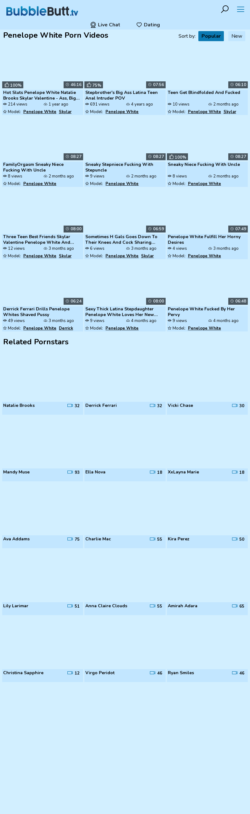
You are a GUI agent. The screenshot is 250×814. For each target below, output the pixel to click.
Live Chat (105, 24)
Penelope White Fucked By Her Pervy (201, 312)
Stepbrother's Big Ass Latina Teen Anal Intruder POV (121, 95)
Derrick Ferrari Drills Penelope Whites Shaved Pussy (36, 312)
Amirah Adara (182, 606)
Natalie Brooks (19, 405)
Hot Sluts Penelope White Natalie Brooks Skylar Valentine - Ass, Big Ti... (39, 96)
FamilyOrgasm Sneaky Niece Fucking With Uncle (33, 167)
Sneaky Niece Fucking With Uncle (204, 164)
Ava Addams (16, 539)
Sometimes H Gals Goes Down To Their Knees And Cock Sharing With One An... (121, 240)
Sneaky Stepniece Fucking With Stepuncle (119, 167)
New (236, 36)
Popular (211, 36)
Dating (148, 24)
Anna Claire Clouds (106, 606)
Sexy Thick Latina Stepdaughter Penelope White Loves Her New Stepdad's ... (119, 312)
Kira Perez (179, 539)
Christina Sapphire (23, 673)
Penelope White (39, 112)
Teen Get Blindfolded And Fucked (204, 93)
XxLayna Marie (183, 472)
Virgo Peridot (100, 673)
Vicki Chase (180, 405)
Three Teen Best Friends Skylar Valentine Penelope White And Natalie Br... (36, 240)
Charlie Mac (98, 539)
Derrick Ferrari (101, 405)
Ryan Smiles (181, 673)
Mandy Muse (16, 472)
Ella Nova (95, 472)
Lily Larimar (15, 606)
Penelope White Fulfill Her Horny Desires (204, 239)
